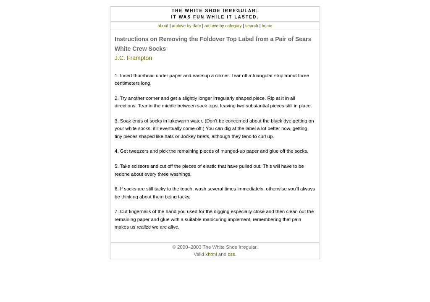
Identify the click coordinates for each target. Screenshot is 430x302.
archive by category (223, 25)
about (162, 25)
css (231, 254)
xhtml (211, 254)
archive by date (186, 25)
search (251, 25)
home (267, 25)
